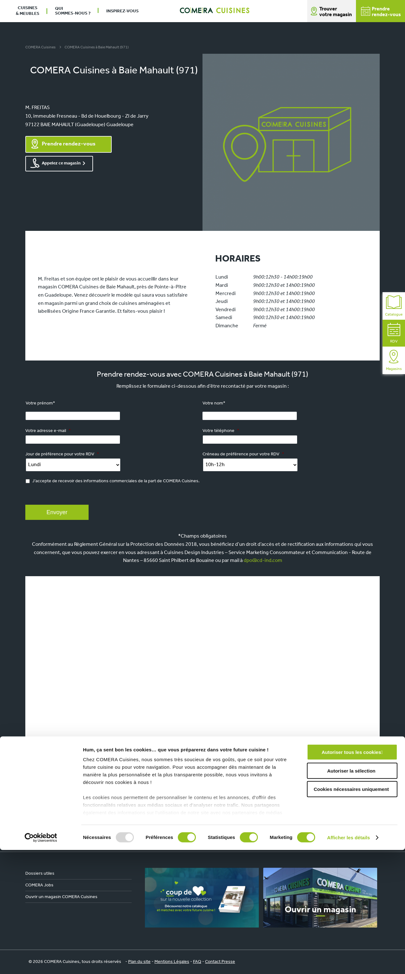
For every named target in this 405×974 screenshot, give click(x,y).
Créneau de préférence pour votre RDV (243, 454)
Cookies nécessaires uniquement (351, 913)
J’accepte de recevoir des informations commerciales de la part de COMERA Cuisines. (116, 481)
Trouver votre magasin (335, 12)
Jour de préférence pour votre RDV (62, 454)
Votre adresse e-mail (48, 430)
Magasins (394, 360)
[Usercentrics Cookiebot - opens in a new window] (41, 961)
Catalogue (393, 306)
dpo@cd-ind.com (263, 560)
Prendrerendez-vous (381, 11)
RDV (394, 333)
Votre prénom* (40, 403)
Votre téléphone (220, 430)
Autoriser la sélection (351, 894)
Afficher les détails (348, 961)
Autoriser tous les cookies (351, 876)
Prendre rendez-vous (69, 144)
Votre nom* (213, 403)
